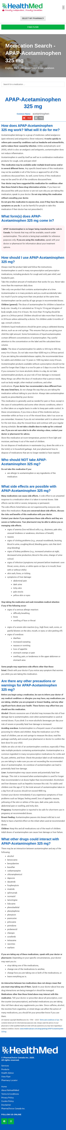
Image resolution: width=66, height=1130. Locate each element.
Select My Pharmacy (33, 18)
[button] (63, 7)
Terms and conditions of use (49, 1020)
